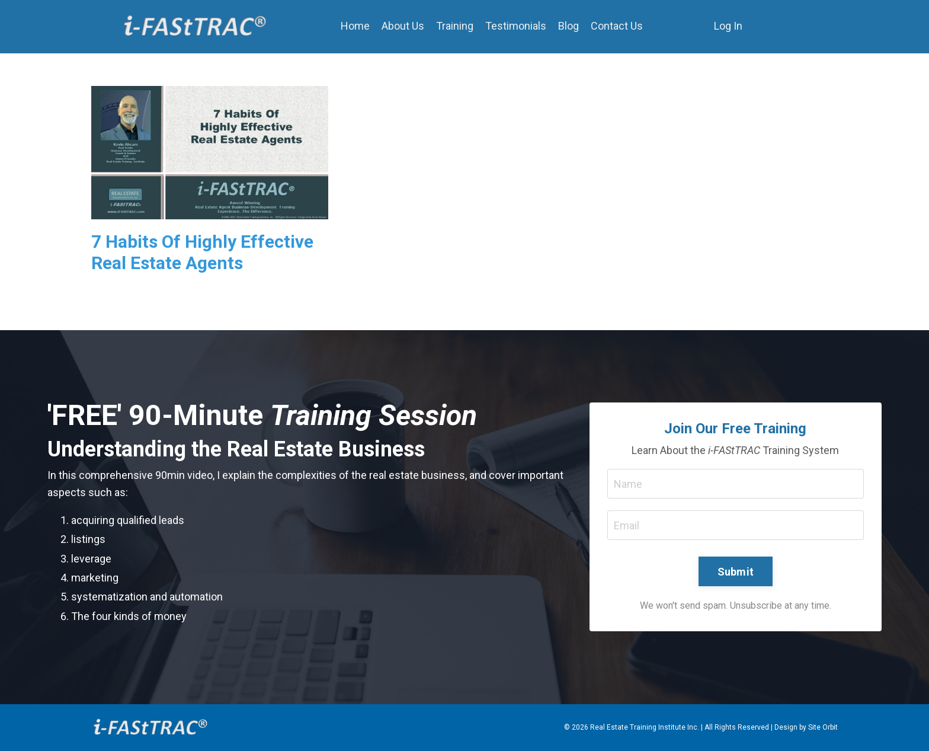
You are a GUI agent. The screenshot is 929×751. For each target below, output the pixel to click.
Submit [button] (735, 571)
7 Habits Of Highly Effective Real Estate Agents (202, 252)
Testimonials (515, 26)
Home (355, 26)
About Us (403, 26)
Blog (568, 26)
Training (454, 26)
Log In (728, 26)
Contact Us (617, 26)
